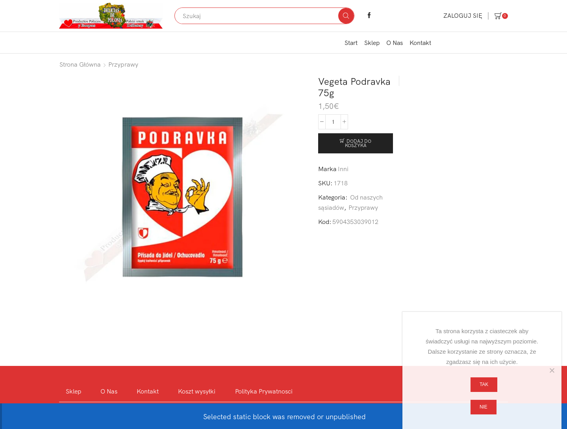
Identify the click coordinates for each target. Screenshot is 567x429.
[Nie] (552, 370)
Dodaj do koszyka (358, 143)
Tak (484, 384)
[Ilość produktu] (333, 121)
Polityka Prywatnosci (264, 391)
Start (351, 43)
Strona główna (80, 64)
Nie (483, 407)
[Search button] (346, 16)
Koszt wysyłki (196, 391)
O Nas (394, 43)
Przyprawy (123, 64)
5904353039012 (355, 222)
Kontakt (420, 43)
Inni (343, 169)
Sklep (372, 43)
